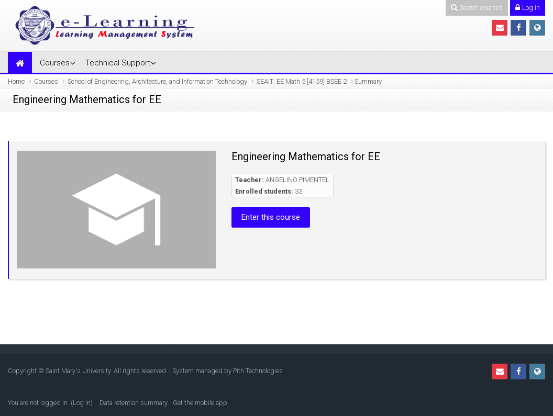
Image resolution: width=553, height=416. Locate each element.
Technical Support (117, 63)
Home (16, 81)
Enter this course (270, 217)
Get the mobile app (200, 403)
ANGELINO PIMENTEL (297, 180)
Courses (55, 63)
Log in (82, 403)
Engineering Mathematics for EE (305, 156)
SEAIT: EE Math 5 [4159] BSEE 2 (302, 81)
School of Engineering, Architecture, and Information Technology (157, 81)
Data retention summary (133, 403)
